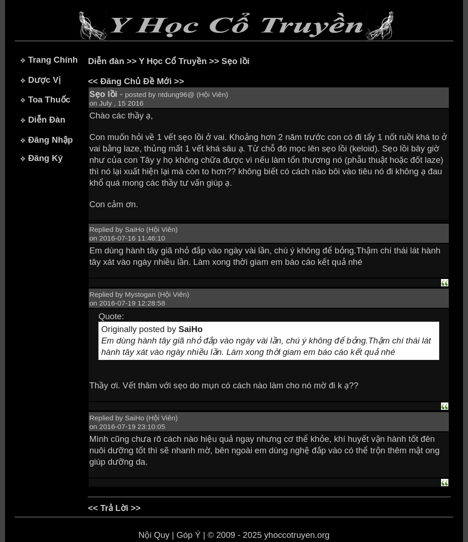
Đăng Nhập (50, 140)
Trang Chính (53, 59)
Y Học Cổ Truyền (173, 61)
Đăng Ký (45, 158)
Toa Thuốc (49, 99)
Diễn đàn (106, 61)
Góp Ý (188, 535)
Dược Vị (44, 80)
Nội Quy (154, 535)
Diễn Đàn (46, 119)
